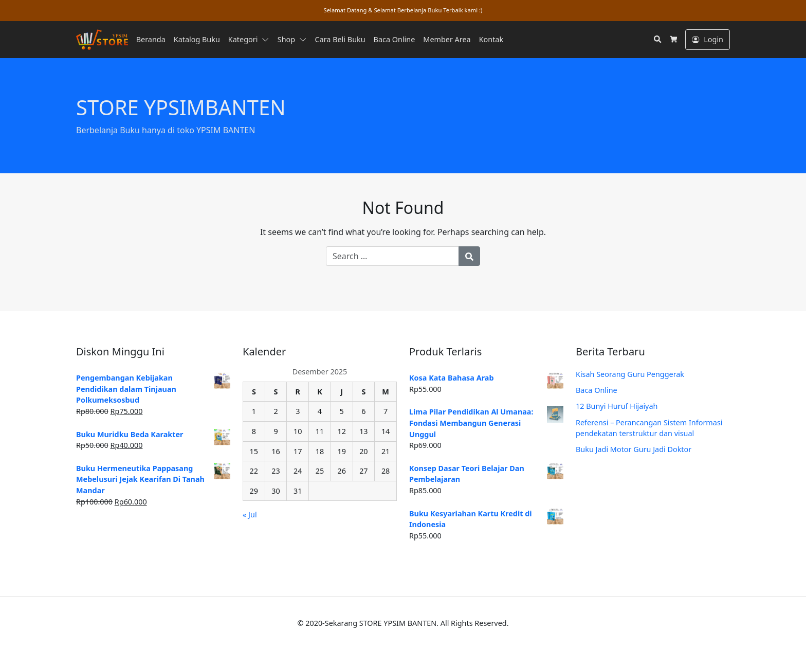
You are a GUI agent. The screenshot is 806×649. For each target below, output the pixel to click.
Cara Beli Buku (340, 39)
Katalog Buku (197, 39)
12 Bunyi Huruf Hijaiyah (616, 406)
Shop (286, 39)
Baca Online (394, 39)
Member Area (446, 39)
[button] (267, 39)
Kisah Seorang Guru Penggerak (630, 374)
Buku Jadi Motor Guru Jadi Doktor (633, 449)
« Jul (250, 514)
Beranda (151, 39)
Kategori (243, 39)
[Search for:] (392, 256)
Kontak (491, 39)
